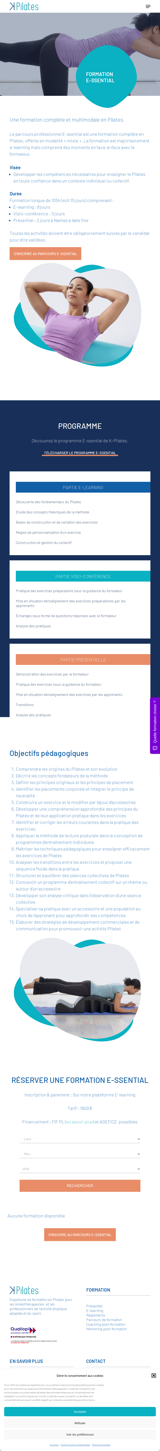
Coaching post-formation (105, 1324)
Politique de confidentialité (75, 1444)
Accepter (80, 1411)
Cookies (54, 1444)
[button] (154, 1375)
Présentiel (94, 1306)
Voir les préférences (80, 1434)
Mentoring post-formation (106, 1328)
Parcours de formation (104, 1319)
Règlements (95, 1315)
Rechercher (80, 1186)
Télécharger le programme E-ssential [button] (80, 452)
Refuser (80, 1423)
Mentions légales (101, 1444)
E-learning (94, 1310)
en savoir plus (79, 1121)
